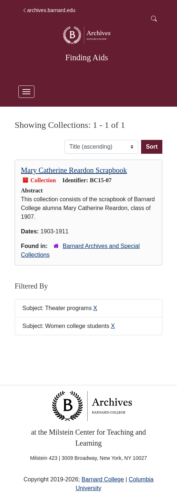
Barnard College (103, 479)
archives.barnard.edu (48, 10)
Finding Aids (86, 57)
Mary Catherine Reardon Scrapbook (74, 170)
